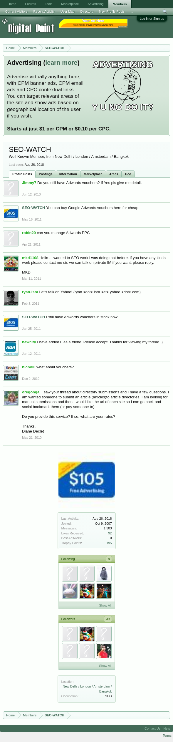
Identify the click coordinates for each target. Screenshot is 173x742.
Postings (45, 174)
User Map (68, 11)
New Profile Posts (112, 11)
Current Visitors (16, 11)
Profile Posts (22, 174)
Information (68, 174)
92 (110, 533)
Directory (86, 11)
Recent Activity (44, 11)
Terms (167, 735)
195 (109, 543)
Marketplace (93, 174)
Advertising (95, 4)
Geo (128, 174)
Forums (30, 4)
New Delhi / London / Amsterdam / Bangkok (92, 156)
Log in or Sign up (152, 18)
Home (12, 4)
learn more (61, 62)
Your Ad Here (123, 26)
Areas (113, 174)
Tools (49, 4)
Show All (105, 605)
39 (108, 619)
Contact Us (152, 728)
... (131, 11)
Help (166, 728)
